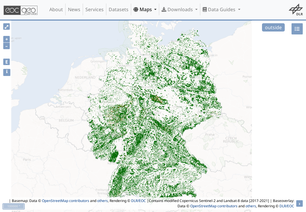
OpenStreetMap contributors (65, 200)
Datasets (118, 9)
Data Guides (220, 9)
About (56, 9)
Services (94, 9)
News (74, 9)
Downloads (178, 9)
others (102, 200)
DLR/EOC (138, 200)
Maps (143, 9)
